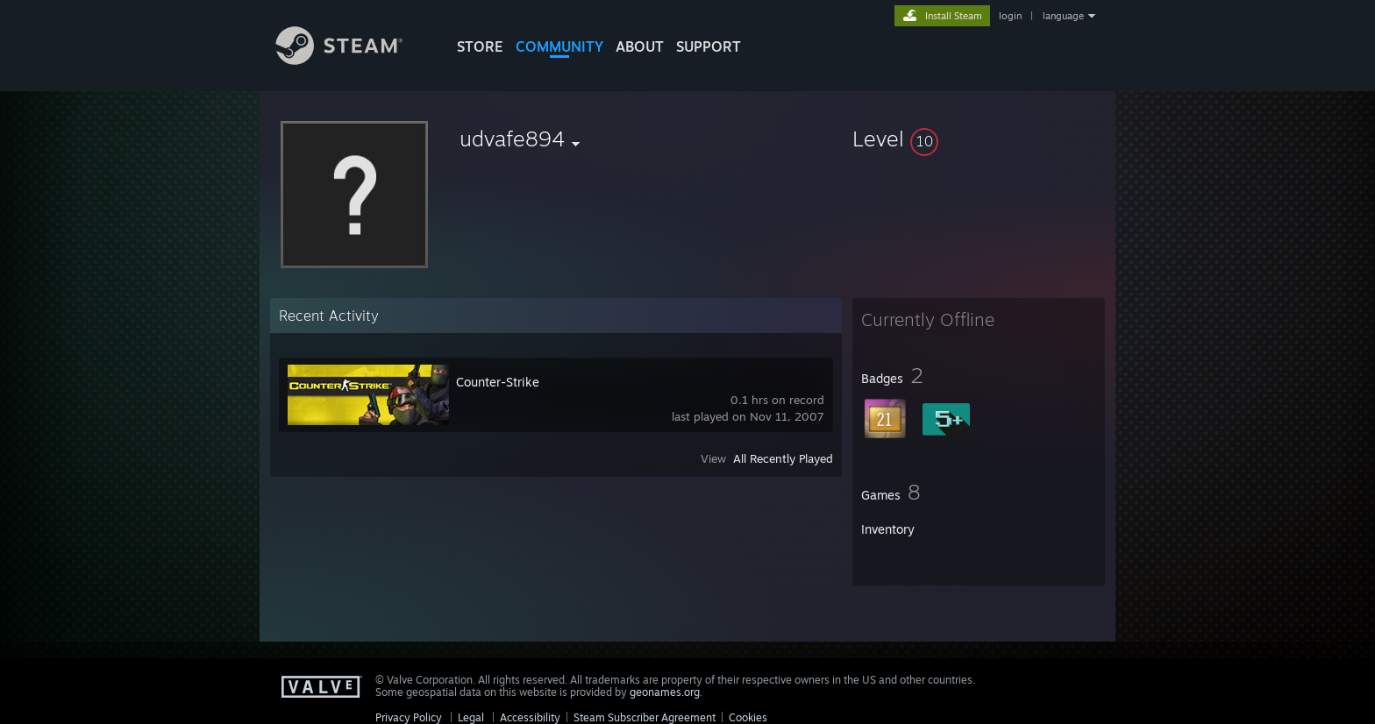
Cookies (748, 717)
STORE (480, 46)
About (640, 46)
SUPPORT (708, 46)
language (1063, 16)
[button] (978, 138)
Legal (471, 717)
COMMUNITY (559, 46)
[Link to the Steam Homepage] (352, 60)
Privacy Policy (408, 717)
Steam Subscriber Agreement (645, 717)
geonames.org (665, 692)
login (1010, 16)
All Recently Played (783, 458)
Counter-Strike (497, 381)
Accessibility (530, 717)
